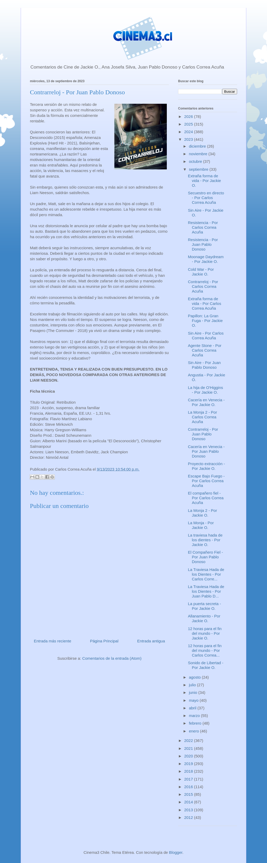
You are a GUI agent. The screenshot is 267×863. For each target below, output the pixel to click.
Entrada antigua (151, 641)
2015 (189, 794)
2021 (189, 748)
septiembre (199, 169)
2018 (189, 771)
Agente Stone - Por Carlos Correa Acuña (205, 350)
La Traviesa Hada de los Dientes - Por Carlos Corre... (206, 574)
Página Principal (104, 641)
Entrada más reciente (52, 641)
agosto (195, 677)
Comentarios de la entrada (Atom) (112, 658)
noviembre (198, 154)
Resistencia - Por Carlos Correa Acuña (203, 227)
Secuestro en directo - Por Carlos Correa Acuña (206, 198)
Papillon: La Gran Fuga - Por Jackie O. (205, 320)
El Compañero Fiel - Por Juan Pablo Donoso (205, 557)
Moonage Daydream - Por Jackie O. (206, 259)
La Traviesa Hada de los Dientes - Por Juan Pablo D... (206, 591)
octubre (196, 161)
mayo (194, 700)
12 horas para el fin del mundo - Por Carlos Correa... (205, 650)
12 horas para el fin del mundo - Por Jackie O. (205, 633)
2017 (189, 779)
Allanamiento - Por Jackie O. (204, 618)
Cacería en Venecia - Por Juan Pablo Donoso (206, 451)
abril (193, 708)
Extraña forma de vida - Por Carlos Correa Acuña (204, 303)
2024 (189, 131)
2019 (189, 763)
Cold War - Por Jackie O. (201, 271)
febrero (195, 723)
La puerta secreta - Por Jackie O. (204, 606)
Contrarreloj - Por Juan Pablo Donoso (203, 434)
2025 (189, 124)
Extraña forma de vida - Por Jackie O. (204, 181)
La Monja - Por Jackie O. (201, 525)
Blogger (175, 852)
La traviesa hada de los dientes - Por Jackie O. (205, 540)
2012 (189, 817)
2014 (189, 802)
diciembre (198, 146)
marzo (195, 715)
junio (193, 692)
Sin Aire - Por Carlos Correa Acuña (206, 335)
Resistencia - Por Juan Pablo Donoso (203, 244)
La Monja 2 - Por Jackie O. (202, 512)
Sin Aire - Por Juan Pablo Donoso (204, 365)
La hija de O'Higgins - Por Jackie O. (205, 389)
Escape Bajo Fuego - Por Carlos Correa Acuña (206, 481)
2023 (189, 139)
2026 (189, 116)
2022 (189, 740)
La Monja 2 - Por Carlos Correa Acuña (202, 417)
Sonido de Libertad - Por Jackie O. (205, 665)
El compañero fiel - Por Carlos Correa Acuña (206, 498)
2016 (189, 786)
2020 (189, 756)
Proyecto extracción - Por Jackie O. (206, 466)
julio (193, 685)
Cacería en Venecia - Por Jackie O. (206, 402)
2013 (189, 810)
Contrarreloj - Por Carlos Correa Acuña (203, 286)
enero (194, 731)
